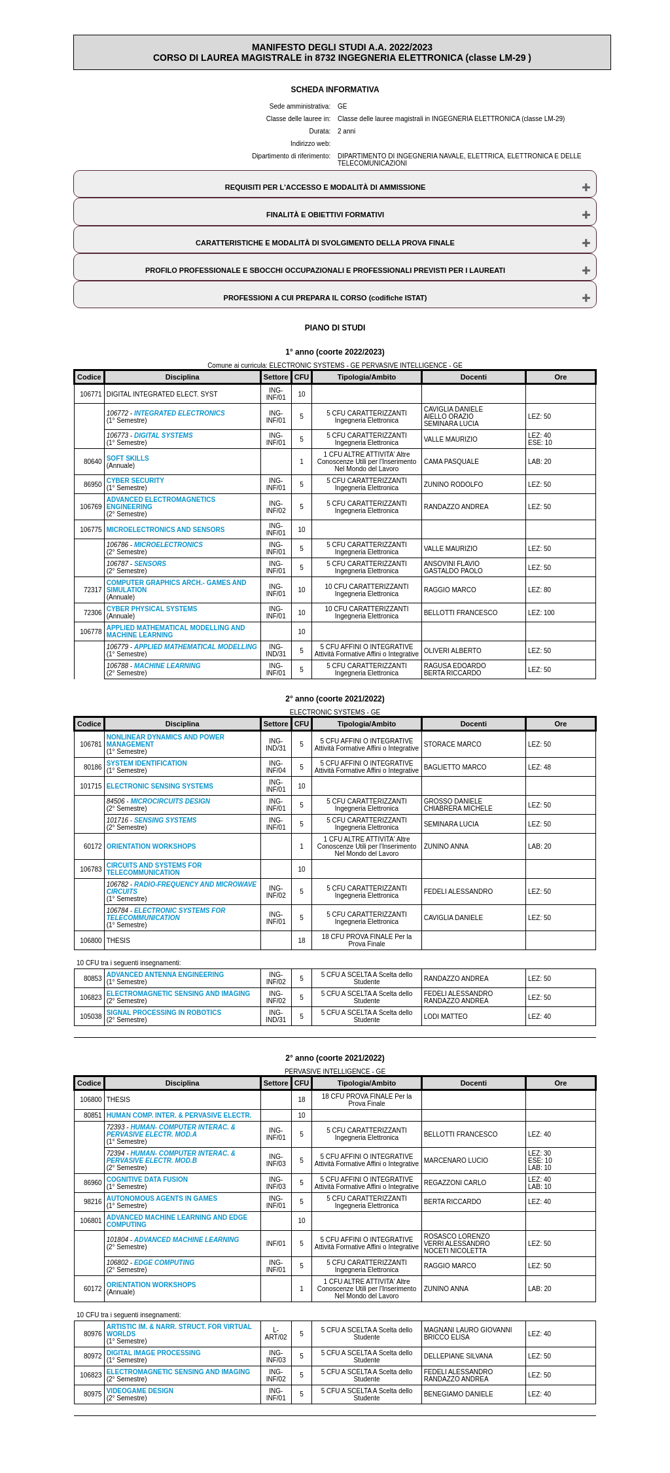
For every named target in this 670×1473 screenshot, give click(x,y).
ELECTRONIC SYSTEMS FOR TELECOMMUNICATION (166, 914)
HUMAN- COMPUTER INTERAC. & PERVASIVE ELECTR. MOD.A (171, 1131)
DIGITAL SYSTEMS (163, 435)
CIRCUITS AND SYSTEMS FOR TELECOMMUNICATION (154, 869)
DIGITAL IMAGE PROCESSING (154, 1353)
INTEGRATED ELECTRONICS (179, 413)
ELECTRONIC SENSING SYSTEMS (160, 786)
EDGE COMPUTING (164, 1262)
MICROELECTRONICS (168, 544)
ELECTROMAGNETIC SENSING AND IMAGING (179, 993)
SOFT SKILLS (128, 458)
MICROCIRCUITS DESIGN (170, 801)
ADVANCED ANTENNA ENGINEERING (165, 974)
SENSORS (150, 563)
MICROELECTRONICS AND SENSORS (166, 529)
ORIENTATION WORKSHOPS (151, 846)
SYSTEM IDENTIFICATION (147, 763)
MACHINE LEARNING (167, 665)
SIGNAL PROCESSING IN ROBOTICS (164, 1012)
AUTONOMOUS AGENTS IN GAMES (162, 1198)
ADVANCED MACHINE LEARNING (186, 1239)
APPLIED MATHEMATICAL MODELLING (195, 646)
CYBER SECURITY (135, 480)
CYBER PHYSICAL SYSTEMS (152, 608)
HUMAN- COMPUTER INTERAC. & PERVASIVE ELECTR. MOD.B (171, 1157)
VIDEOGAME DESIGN (140, 1390)
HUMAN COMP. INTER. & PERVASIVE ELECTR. (179, 1115)
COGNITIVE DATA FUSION (147, 1179)
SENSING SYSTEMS (165, 820)
